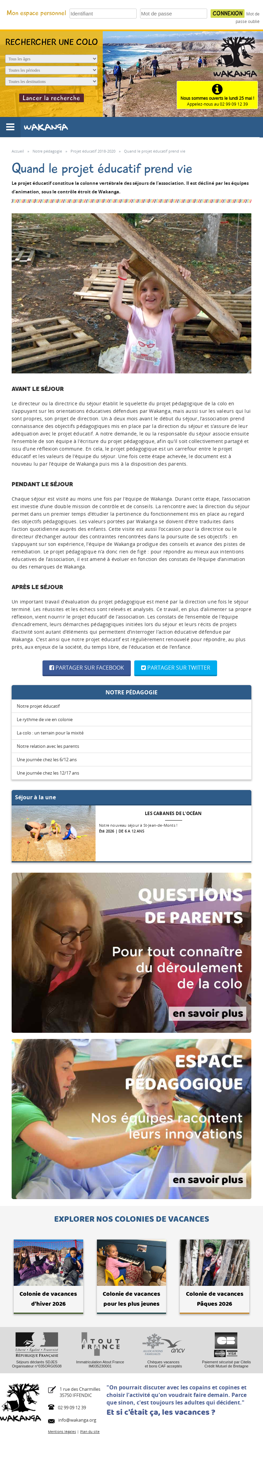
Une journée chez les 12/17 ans (48, 773)
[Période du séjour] (51, 70)
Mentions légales (62, 1431)
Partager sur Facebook (86, 667)
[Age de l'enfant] (51, 59)
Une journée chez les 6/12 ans (47, 759)
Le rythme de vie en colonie (45, 719)
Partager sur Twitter (175, 667)
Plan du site (90, 1431)
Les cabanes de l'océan (173, 813)
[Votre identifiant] (103, 14)
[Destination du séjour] (51, 81)
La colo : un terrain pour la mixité (50, 733)
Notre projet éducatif (38, 706)
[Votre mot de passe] (173, 14)
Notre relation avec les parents (48, 746)
